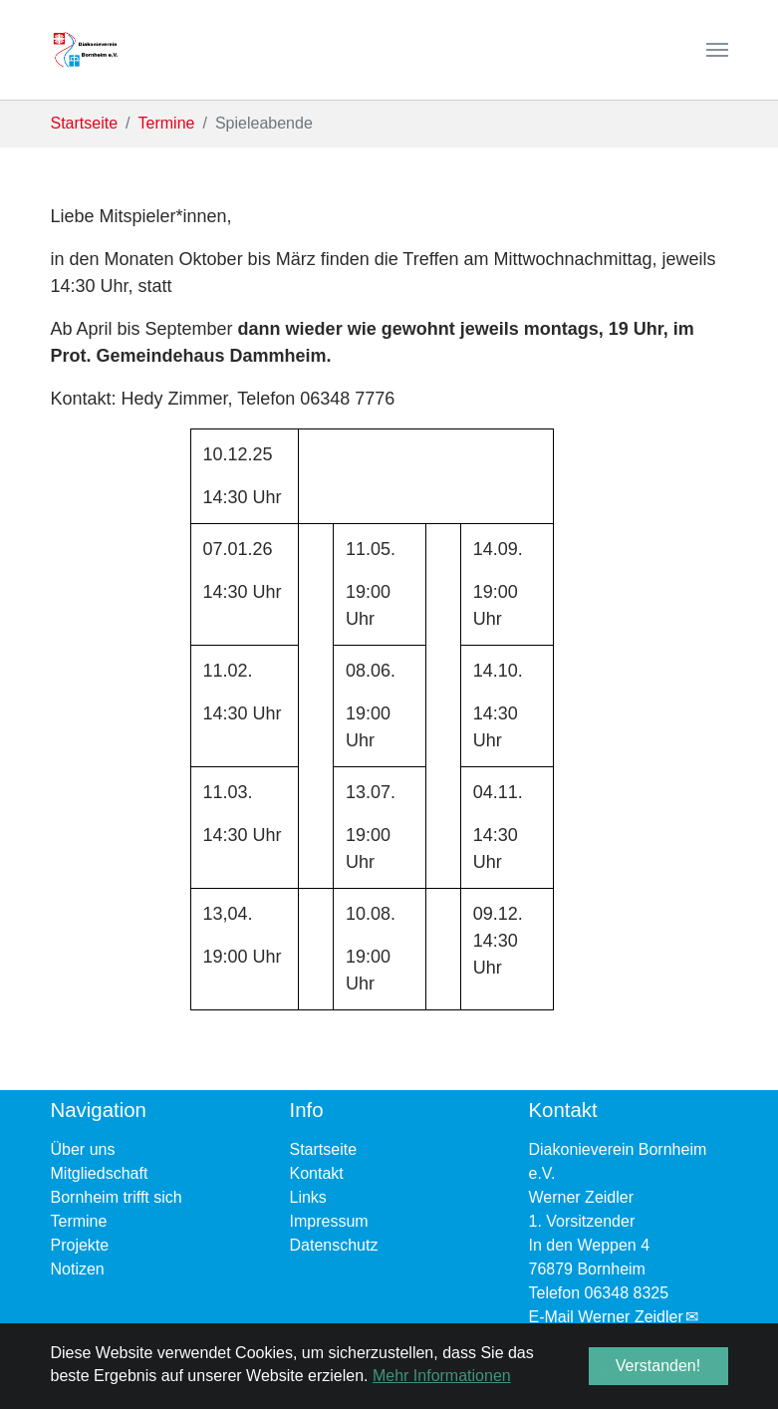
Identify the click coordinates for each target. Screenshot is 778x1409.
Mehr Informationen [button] (442, 1375)
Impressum (329, 1221)
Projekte (80, 1245)
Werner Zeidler (630, 1316)
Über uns (83, 1149)
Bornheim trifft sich (116, 1197)
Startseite (324, 1149)
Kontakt (317, 1173)
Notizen (78, 1269)
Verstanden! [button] (658, 1365)
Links (308, 1197)
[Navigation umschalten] (717, 50)
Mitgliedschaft (99, 1173)
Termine (79, 1221)
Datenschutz (334, 1245)
